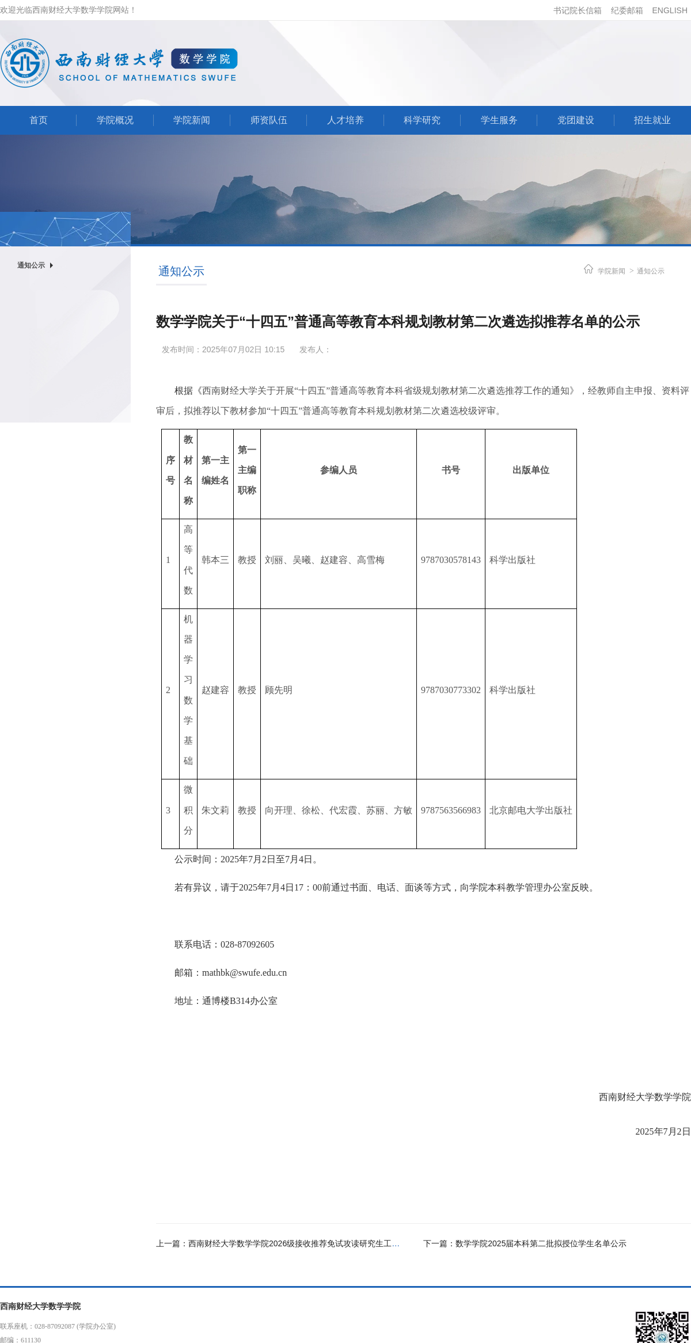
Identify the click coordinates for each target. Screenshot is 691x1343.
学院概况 (115, 120)
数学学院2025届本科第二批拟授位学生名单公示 (541, 1243)
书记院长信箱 (577, 10)
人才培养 (345, 120)
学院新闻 (191, 120)
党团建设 (575, 120)
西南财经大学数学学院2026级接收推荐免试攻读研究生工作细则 (302, 1243)
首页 (38, 120)
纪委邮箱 (627, 10)
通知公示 (651, 271)
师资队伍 (268, 120)
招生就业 (652, 120)
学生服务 (499, 120)
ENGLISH (670, 10)
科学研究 (422, 120)
